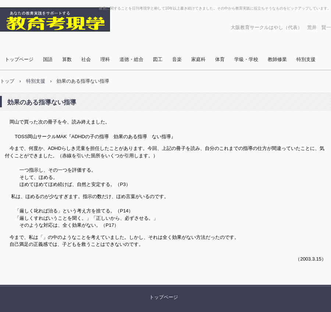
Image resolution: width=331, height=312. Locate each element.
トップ (7, 81)
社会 (86, 59)
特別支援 (306, 59)
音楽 (177, 59)
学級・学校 (246, 59)
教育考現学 (24, 38)
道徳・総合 (131, 59)
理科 (105, 59)
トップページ (19, 59)
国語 (48, 59)
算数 (67, 59)
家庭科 (198, 59)
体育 (220, 59)
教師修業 (277, 59)
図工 (158, 59)
